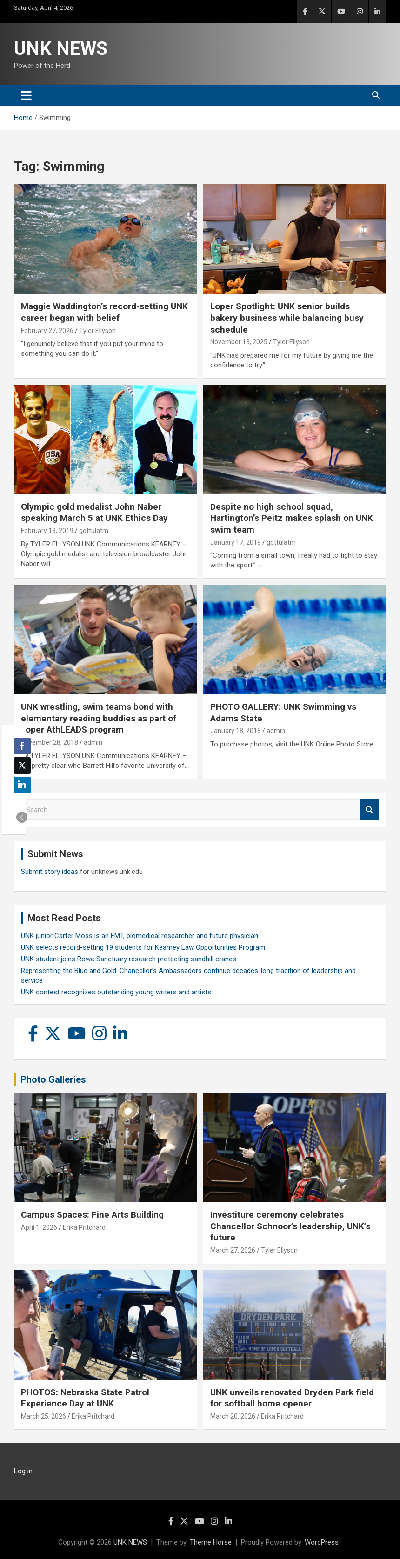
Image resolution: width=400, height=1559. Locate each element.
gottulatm (93, 530)
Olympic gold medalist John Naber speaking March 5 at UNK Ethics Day (94, 512)
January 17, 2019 (235, 542)
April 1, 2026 (39, 1227)
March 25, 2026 (43, 1416)
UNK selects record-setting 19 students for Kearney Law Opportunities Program (143, 947)
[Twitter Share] (22, 765)
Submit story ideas (49, 871)
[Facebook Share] (22, 746)
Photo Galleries (53, 1079)
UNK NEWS (60, 49)
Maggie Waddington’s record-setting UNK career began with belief (104, 312)
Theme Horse (211, 1542)
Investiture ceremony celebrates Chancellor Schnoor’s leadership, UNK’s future (290, 1226)
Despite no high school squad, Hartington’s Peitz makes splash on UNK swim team (291, 518)
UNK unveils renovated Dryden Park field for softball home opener (292, 1398)
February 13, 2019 (47, 530)
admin (93, 742)
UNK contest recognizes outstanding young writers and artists (116, 992)
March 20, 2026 (232, 1416)
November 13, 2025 (238, 342)
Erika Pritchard (84, 1227)
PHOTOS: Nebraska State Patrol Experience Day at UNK (85, 1398)
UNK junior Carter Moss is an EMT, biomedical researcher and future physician (139, 936)
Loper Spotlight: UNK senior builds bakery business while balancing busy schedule (287, 317)
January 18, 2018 (235, 730)
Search (369, 809)
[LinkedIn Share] (22, 785)
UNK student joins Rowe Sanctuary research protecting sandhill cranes (128, 959)
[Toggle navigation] (26, 95)
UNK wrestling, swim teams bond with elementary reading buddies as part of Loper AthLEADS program (98, 718)
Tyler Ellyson (97, 330)
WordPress (322, 1542)
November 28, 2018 (49, 742)
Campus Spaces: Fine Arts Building (92, 1214)
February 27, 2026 (47, 330)
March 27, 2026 (232, 1250)
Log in (23, 1471)
